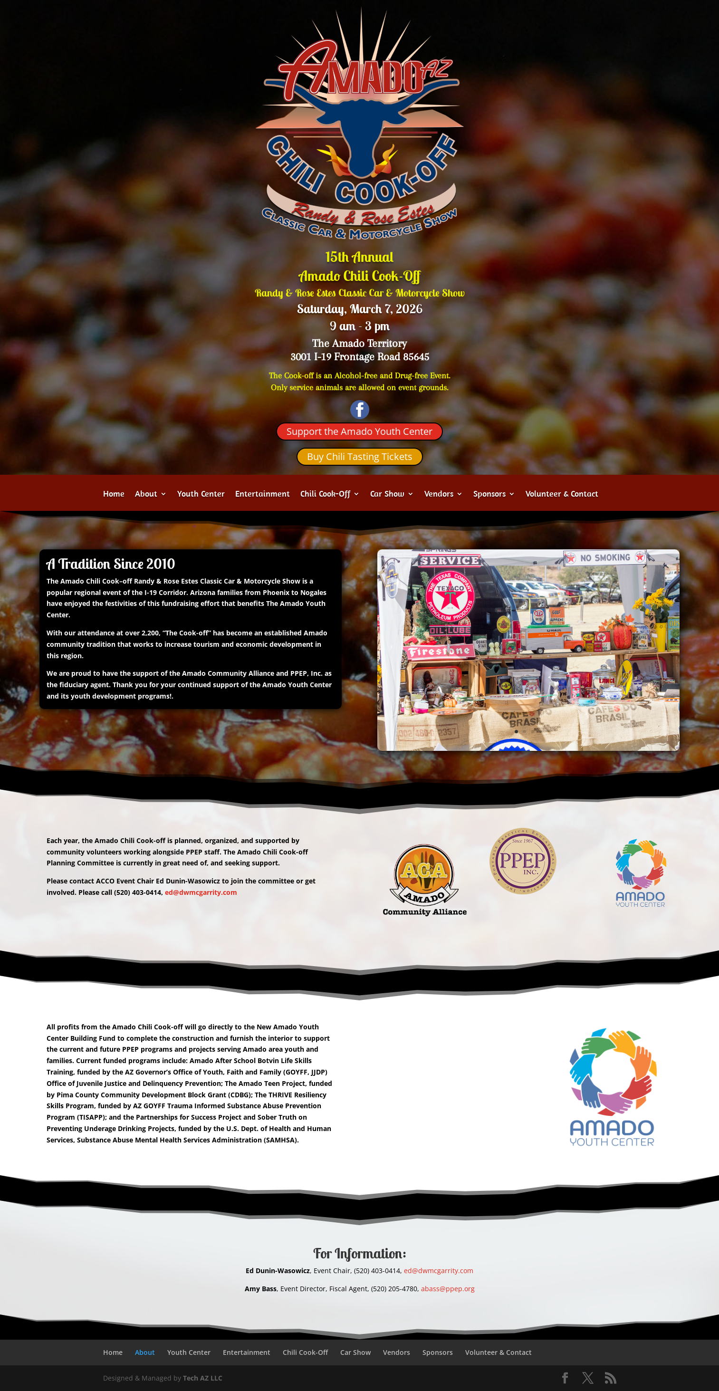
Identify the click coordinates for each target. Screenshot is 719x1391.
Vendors (438, 494)
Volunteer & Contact (562, 494)
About (146, 494)
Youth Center (201, 494)
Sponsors (489, 494)
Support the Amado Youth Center (359, 431)
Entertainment (262, 494)
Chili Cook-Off (325, 494)
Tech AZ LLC (202, 1377)
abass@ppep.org (448, 1288)
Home (114, 494)
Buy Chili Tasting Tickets (359, 456)
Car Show (387, 494)
